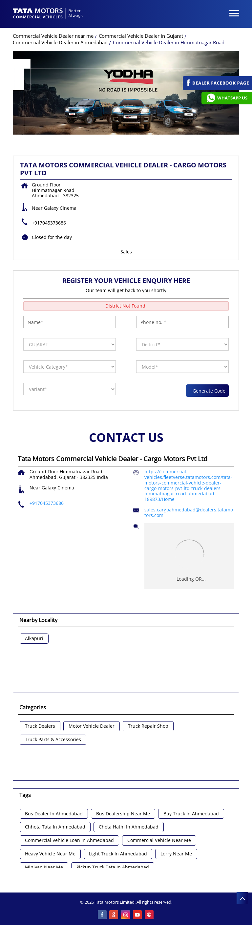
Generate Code (207, 390)
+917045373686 (49, 223)
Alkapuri (34, 638)
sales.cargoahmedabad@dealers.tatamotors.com (188, 512)
